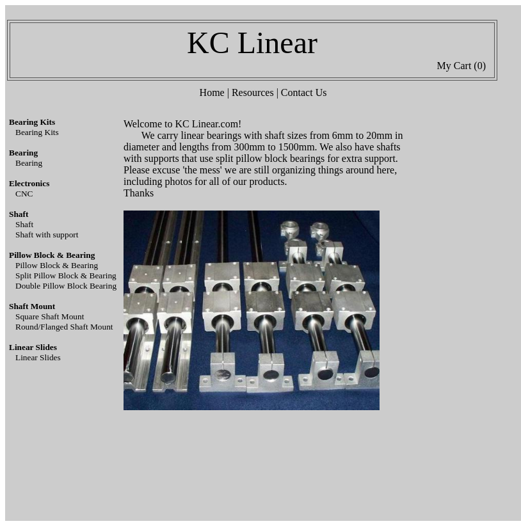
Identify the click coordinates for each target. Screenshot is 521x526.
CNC (24, 193)
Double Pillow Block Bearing (65, 286)
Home (212, 92)
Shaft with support (46, 234)
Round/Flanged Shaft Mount (64, 326)
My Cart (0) (461, 65)
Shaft (24, 224)
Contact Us (304, 92)
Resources (253, 92)
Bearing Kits (37, 132)
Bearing (28, 163)
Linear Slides (38, 357)
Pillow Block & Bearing (56, 265)
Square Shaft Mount (49, 316)
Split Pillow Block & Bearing (65, 275)
